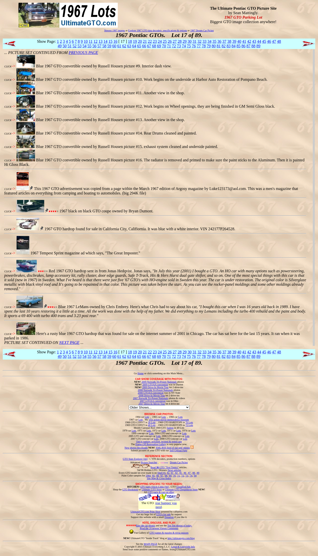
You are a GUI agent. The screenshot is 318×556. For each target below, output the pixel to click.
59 (109, 46)
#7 (189, 472)
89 (258, 46)
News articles (174, 470)
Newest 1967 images (114, 30)
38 (229, 41)
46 (269, 41)
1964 (148, 475)
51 (70, 46)
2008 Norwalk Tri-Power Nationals (155, 390)
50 (65, 46)
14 (105, 41)
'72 (182, 475)
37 (224, 41)
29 (185, 41)
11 (90, 41)
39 (234, 41)
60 (114, 46)
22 (150, 41)
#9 (198, 472)
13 (100, 41)
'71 (178, 475)
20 (140, 41)
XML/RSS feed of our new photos (173, 447)
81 (219, 46)
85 (238, 46)
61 (119, 46)
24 (160, 41)
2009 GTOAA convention (155, 384)
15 (110, 41)
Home (140, 373)
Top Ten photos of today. (179, 525)
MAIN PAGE (150, 544)
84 (234, 46)
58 (104, 46)
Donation (169, 517)
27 (175, 41)
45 (264, 41)
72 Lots (189, 425)
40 (239, 41)
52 (75, 46)
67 (149, 46)
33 (204, 41)
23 (155, 41)
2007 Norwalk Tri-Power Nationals (150, 398)
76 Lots (189, 422)
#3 (172, 472)
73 (179, 46)
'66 (157, 475)
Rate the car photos (145, 525)
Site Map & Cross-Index (159, 479)
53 (79, 46)
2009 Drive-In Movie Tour (155, 387)
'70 (174, 475)
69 (159, 46)
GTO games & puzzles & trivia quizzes (169, 532)
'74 (190, 475)
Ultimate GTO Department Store (181, 489)
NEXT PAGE (69, 342)
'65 (153, 475)
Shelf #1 (161, 472)
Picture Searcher (149, 462)
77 (199, 46)
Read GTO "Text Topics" (165, 467)
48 (279, 41)
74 (184, 46)
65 (139, 46)
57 (99, 46)
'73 (186, 475)
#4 (176, 472)
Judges (170, 427)
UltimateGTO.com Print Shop (145, 511)
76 (194, 46)
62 (124, 46)
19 (135, 41)
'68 (165, 475)
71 (169, 46)
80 (214, 46)
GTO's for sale (163, 514)
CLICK (7, 66)
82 (224, 46)
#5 (180, 472)
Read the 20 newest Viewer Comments (159, 528)
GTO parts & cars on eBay (161, 492)
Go (136, 373)
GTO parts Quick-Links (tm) (154, 486)
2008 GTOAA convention (150, 392)
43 (254, 41)
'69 (169, 475)
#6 (185, 472)
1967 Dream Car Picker (202, 30)
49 (60, 46)
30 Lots (152, 422)
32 (199, 41)
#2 (168, 472)
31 (195, 41)
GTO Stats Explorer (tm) (135, 459)
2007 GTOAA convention (153, 401)
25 (165, 41)
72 (174, 46)
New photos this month (136, 447)
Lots (147, 417)
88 (253, 46)
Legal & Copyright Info (183, 546)
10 (86, 41)
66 (144, 46)
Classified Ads (183, 486)
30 (190, 41)
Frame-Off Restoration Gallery (150, 444)
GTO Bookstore (130, 489)
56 (94, 46)
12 (95, 41)
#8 (193, 472)
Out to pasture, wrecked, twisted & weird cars (159, 441)
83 (229, 46)
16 (115, 41)
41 (244, 41)
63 (129, 46)
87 (248, 46)
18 (130, 41)
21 (145, 41)
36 (219, 41)
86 (243, 46)
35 (214, 41)
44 (259, 41)
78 (204, 46)
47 (274, 41)
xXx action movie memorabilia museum (169, 419)
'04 (195, 475)
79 (209, 46)
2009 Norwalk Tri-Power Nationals (159, 381)
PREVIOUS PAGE (83, 52)
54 (84, 46)
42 (249, 41)
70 (164, 46)
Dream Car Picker (179, 462)
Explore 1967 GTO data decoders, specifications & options (157, 30)
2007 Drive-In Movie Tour (151, 403)
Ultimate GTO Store (152, 489)
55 (89, 46)
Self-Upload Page (178, 450)
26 (170, 41)
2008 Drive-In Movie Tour (151, 395)
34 (209, 41)
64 (134, 46)
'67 (161, 475)
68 (154, 46)
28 (180, 41)
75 (189, 46)
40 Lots (152, 425)
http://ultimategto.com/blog (181, 538)
